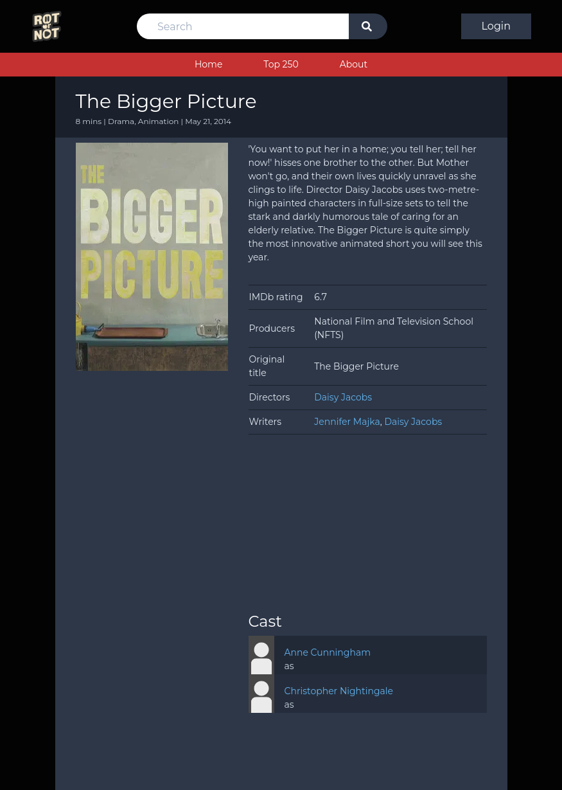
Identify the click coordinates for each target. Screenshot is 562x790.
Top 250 (280, 64)
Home (208, 64)
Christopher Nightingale (339, 691)
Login (496, 26)
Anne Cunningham (328, 652)
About (353, 64)
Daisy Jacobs (343, 397)
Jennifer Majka (347, 421)
